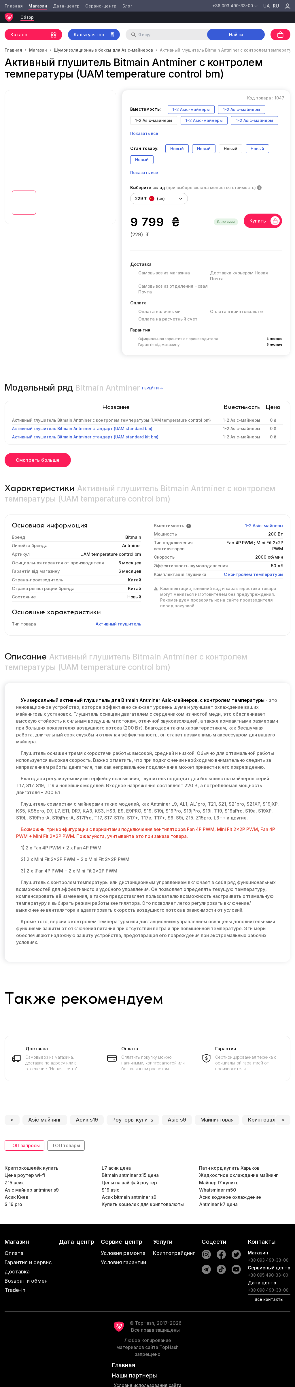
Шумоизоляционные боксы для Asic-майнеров (103, 50)
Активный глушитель (118, 624)
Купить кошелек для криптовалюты (143, 1204)
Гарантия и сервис (28, 1262)
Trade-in (15, 1290)
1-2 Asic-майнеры (191, 109)
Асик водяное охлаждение (230, 1197)
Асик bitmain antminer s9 (129, 1197)
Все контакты (269, 1299)
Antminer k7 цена (218, 1204)
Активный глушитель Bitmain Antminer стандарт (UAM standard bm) (82, 428)
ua (266, 6)
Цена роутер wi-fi (25, 1175)
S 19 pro (13, 1204)
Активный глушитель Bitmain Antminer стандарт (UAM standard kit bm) (85, 436)
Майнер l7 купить (219, 1183)
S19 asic (110, 1190)
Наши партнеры (134, 1375)
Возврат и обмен (26, 1281)
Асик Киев (16, 1197)
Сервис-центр (100, 5)
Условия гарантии (123, 1262)
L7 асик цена (116, 1168)
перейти (153, 388)
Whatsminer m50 (217, 1190)
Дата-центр (66, 5)
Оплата (14, 1253)
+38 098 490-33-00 (268, 1290)
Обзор (27, 17)
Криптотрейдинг (174, 1253)
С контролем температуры (253, 574)
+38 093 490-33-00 (268, 1260)
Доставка (17, 1272)
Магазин (38, 5)
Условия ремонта (123, 1253)
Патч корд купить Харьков (229, 1168)
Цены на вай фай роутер (129, 1183)
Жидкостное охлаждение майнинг (238, 1175)
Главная (14, 5)
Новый (177, 148)
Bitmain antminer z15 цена (130, 1175)
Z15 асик (14, 1183)
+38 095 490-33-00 (268, 1275)
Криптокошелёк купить (31, 1168)
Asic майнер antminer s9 (32, 1190)
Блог (127, 5)
